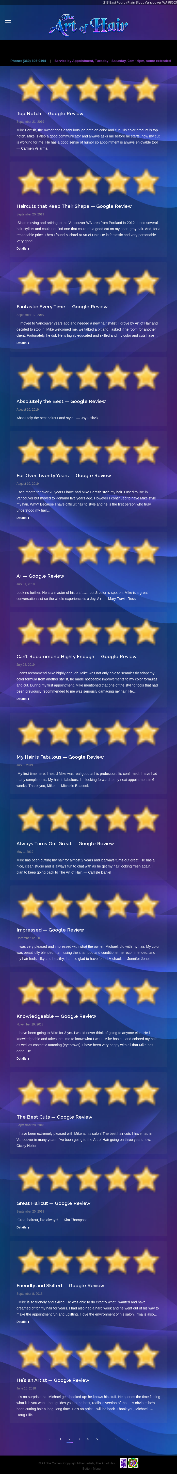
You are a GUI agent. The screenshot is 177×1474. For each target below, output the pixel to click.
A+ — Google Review (40, 576)
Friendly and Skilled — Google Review (60, 1285)
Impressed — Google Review (50, 930)
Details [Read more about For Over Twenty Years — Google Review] (21, 518)
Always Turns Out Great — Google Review (65, 843)
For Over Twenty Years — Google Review (64, 475)
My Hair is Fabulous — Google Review (60, 757)
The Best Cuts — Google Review (54, 1117)
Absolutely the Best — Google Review (61, 401)
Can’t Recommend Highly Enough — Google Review (77, 656)
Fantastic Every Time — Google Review (62, 306)
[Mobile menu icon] (8, 22)
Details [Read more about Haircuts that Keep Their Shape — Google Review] (21, 248)
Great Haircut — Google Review (53, 1203)
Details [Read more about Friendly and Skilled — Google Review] (21, 1322)
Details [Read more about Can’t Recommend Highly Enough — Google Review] (21, 699)
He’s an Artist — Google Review (53, 1380)
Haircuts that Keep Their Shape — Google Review (74, 206)
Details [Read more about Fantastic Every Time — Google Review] (21, 343)
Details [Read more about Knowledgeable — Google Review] (21, 1058)
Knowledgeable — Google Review (56, 1016)
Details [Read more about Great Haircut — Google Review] (21, 1227)
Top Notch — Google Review (50, 113)
